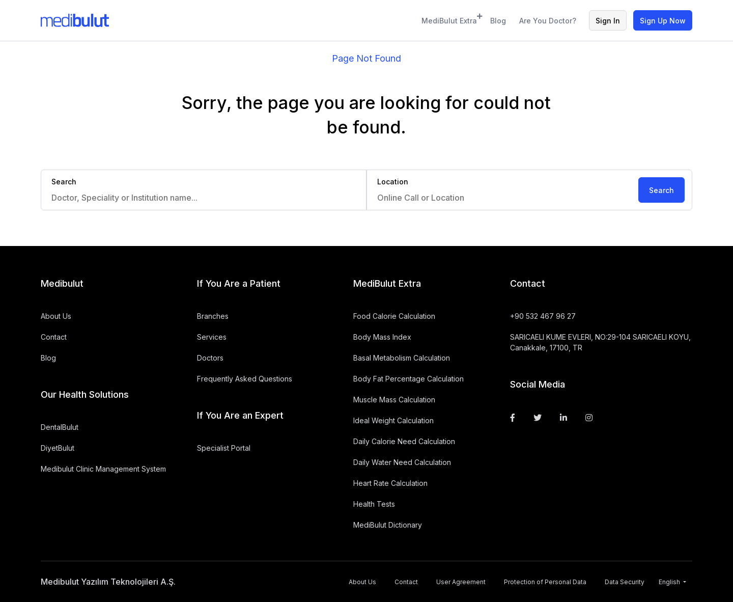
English (670, 582)
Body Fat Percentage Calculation (408, 378)
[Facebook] (512, 418)
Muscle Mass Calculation (394, 399)
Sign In (608, 20)
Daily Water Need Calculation (402, 462)
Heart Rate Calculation (390, 483)
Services (212, 337)
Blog (498, 20)
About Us (56, 316)
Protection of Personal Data (545, 582)
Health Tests (374, 504)
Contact (54, 337)
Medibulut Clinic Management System (103, 468)
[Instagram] (589, 418)
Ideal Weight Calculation (393, 420)
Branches (213, 316)
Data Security (624, 582)
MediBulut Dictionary (387, 525)
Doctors (210, 357)
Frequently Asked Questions (244, 378)
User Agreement (461, 582)
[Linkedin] (563, 418)
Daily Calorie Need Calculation (404, 441)
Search (661, 190)
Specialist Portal (223, 448)
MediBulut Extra (449, 19)
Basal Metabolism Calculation (401, 357)
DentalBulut (59, 427)
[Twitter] (537, 418)
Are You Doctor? (547, 20)
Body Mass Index (382, 337)
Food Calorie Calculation (394, 316)
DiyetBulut (57, 448)
